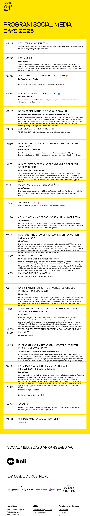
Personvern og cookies (42, 509)
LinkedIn (62, 513)
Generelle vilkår (39, 513)
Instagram (63, 509)
